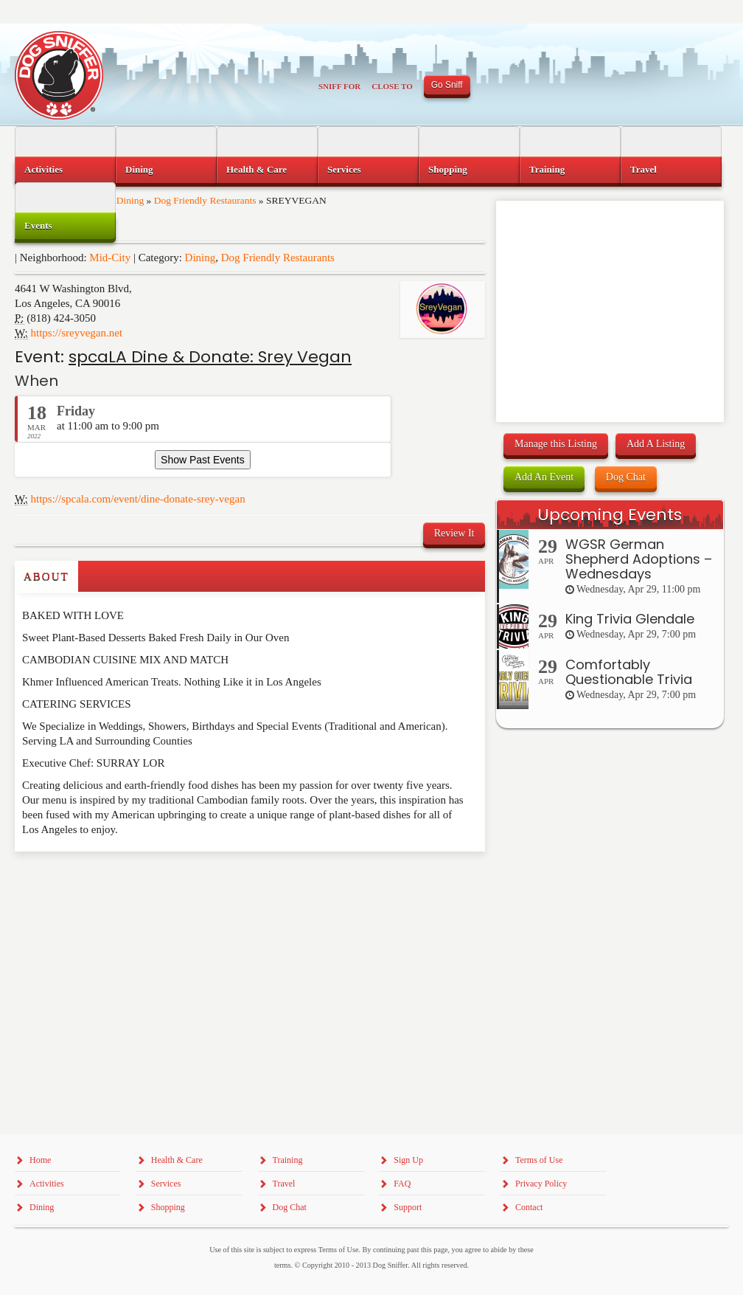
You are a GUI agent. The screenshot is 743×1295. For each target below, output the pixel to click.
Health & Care (256, 169)
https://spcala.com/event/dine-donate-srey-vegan (138, 499)
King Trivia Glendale (629, 618)
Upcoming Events (609, 514)
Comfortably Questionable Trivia (628, 671)
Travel (643, 169)
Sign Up (408, 1160)
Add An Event (543, 477)
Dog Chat (626, 477)
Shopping (447, 169)
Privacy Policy (541, 1183)
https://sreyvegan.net (77, 333)
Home (40, 1160)
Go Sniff (447, 85)
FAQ (402, 1183)
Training (547, 169)
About (46, 576)
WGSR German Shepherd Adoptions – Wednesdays (638, 559)
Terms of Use (538, 1160)
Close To (392, 86)
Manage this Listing (555, 443)
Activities (43, 169)
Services (343, 169)
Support (408, 1207)
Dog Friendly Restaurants (278, 257)
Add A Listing (656, 443)
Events (38, 225)
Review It (454, 533)
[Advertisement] (101, 881)
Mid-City (109, 257)
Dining (200, 257)
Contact (529, 1207)
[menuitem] (65, 169)
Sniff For (339, 86)
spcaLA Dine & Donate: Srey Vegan (210, 356)
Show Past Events (203, 460)
